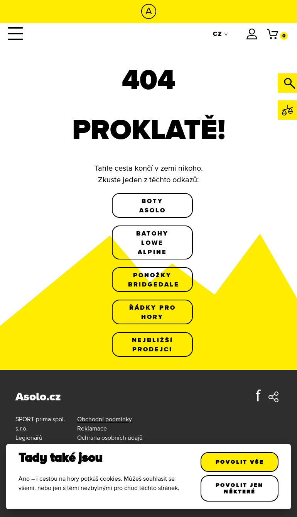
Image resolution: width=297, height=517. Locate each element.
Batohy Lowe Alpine (152, 242)
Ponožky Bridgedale (153, 279)
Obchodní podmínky (104, 418)
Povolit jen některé (239, 488)
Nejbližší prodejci (152, 344)
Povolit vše (239, 462)
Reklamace (92, 428)
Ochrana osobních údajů (110, 437)
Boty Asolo (152, 205)
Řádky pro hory (152, 312)
